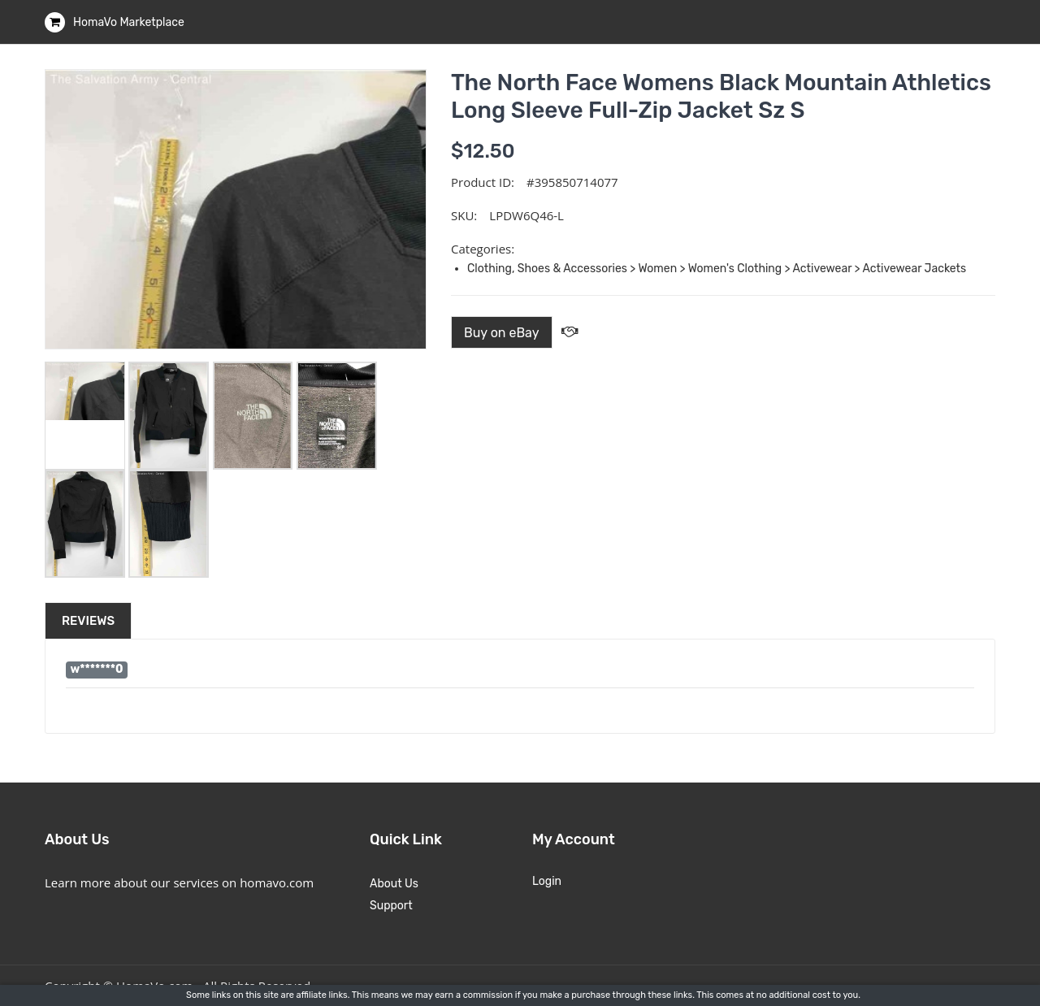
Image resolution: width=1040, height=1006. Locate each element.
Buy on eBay (502, 332)
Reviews (88, 621)
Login (546, 881)
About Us (394, 884)
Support (391, 906)
